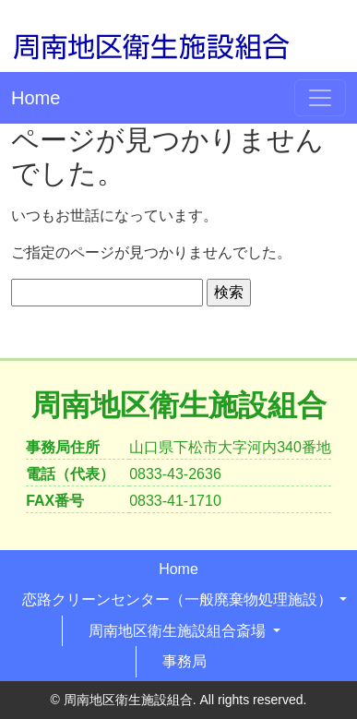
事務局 (184, 661)
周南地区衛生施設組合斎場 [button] (179, 631)
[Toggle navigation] (320, 97)
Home (35, 98)
